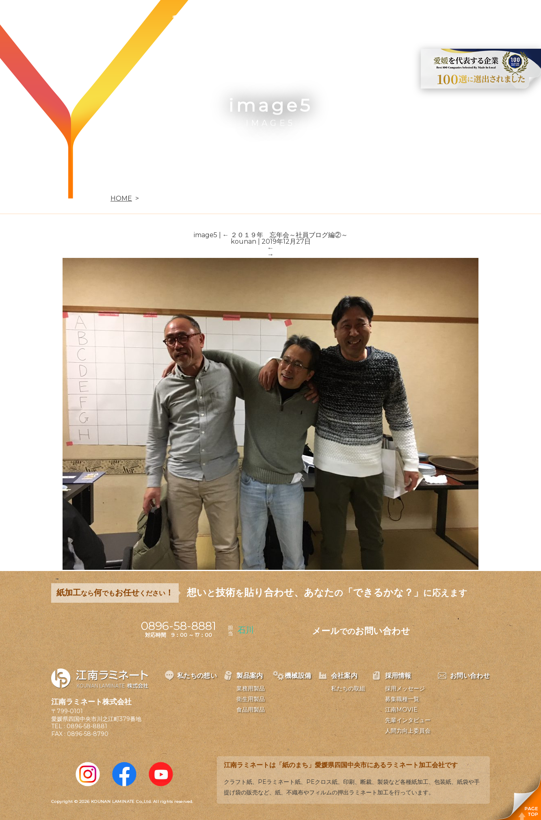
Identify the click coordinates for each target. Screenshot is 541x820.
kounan (243, 241)
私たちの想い (193, 19)
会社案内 (341, 19)
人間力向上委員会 (408, 730)
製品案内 (247, 19)
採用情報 (388, 19)
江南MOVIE (401, 709)
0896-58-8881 (87, 726)
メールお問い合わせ (361, 630)
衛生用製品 (250, 699)
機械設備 (294, 19)
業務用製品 (250, 688)
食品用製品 (250, 709)
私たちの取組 (348, 688)
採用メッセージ (405, 688)
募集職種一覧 (402, 699)
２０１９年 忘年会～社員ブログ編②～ (285, 235)
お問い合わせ (442, 19)
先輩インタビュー (408, 720)
